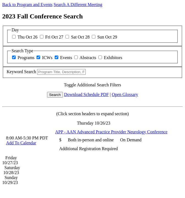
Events (66, 57)
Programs (26, 57)
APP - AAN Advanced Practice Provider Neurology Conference (111, 132)
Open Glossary (125, 94)
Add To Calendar (21, 143)
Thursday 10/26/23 (93, 123)
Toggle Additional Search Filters (92, 84)
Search (55, 95)
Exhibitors (113, 57)
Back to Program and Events (27, 4)
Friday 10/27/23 (10, 160)
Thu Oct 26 (28, 37)
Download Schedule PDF (86, 94)
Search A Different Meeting (78, 4)
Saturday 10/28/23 (11, 170)
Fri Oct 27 (54, 37)
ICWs (47, 57)
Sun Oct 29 (107, 37)
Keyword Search (21, 71)
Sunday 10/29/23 (10, 180)
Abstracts (87, 57)
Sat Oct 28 (80, 37)
